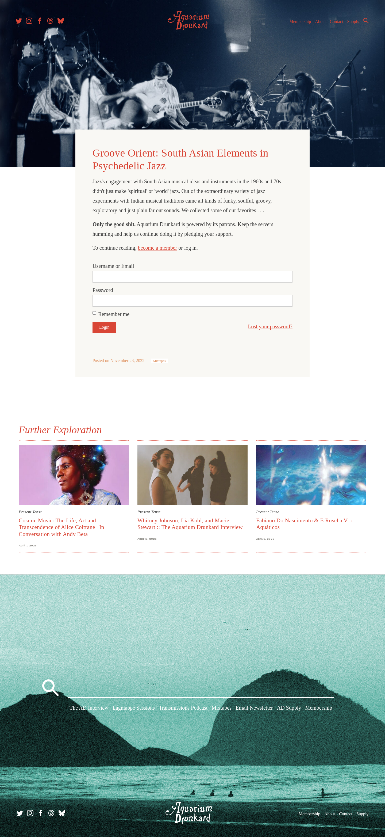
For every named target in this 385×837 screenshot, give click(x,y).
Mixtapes (159, 360)
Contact (334, 23)
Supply (351, 23)
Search (363, 22)
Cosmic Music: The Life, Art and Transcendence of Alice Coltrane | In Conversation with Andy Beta (61, 526)
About (318, 23)
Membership (298, 23)
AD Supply (289, 708)
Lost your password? (270, 326)
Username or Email (113, 265)
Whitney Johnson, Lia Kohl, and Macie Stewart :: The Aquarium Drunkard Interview (190, 523)
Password (103, 289)
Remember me (113, 314)
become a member (157, 247)
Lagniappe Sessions (134, 708)
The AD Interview (89, 708)
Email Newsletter (254, 708)
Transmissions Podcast (183, 708)
